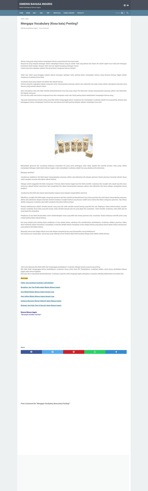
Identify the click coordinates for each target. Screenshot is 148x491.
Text (102, 94)
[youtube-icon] (126, 3)
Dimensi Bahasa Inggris (37, 1)
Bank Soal (104, 81)
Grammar (104, 91)
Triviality (103, 97)
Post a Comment (44, 26)
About (62, 484)
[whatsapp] (71, 377)
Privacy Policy (69, 484)
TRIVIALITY (81, 10)
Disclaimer (78, 484)
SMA (42, 10)
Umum (103, 100)
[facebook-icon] (123, 3)
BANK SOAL (58, 10)
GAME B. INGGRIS (70, 10)
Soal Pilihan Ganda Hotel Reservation (113, 157)
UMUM (29, 10)
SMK (35, 10)
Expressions (105, 84)
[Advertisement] (56, 43)
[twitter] (42, 377)
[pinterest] (56, 377)
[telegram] (85, 377)
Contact (85, 484)
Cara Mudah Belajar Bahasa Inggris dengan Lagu (37, 317)
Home (23, 10)
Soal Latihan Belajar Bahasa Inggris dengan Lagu (37, 322)
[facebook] (28, 377)
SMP (49, 10)
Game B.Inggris (106, 87)
